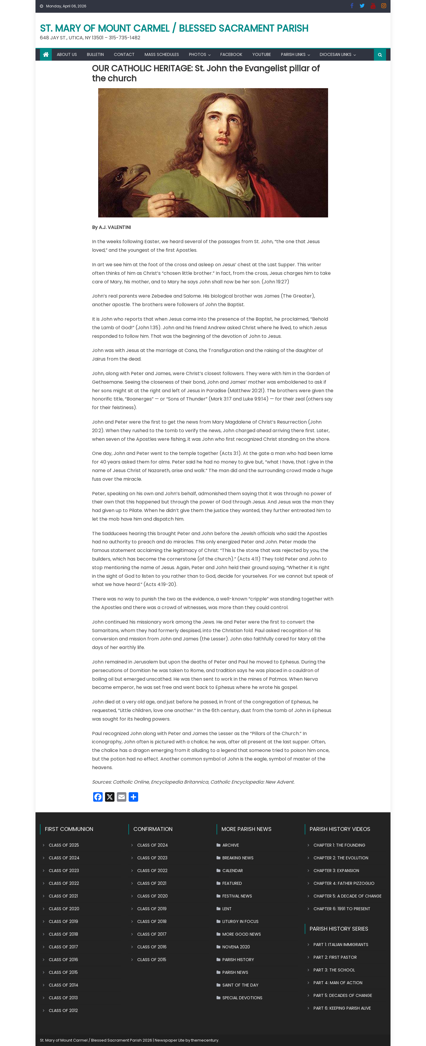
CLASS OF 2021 (63, 896)
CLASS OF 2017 (63, 947)
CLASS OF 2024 (64, 858)
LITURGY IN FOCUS (240, 921)
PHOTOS (197, 54)
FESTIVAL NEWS (237, 896)
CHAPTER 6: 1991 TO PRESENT (342, 909)
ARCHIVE (230, 845)
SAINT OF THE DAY (240, 985)
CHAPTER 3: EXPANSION (336, 871)
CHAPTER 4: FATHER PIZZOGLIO (344, 883)
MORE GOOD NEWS (241, 934)
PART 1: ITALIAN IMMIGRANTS (341, 944)
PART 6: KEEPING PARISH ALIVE (342, 1008)
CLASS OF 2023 (64, 871)
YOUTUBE (261, 54)
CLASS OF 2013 (63, 998)
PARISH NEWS (235, 972)
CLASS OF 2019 (63, 921)
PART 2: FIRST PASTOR (335, 957)
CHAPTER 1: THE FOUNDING (339, 845)
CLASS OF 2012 (63, 1010)
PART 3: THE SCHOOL (334, 970)
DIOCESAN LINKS (335, 54)
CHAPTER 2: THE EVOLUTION (341, 858)
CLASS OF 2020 (64, 909)
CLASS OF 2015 (63, 972)
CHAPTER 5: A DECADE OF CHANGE (348, 896)
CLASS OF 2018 (63, 934)
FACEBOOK (231, 54)
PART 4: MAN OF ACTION (338, 983)
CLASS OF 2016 (63, 960)
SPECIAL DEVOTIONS (242, 998)
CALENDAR (232, 871)
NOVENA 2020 (236, 947)
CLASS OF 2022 (64, 883)
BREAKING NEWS (238, 858)
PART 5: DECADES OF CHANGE (343, 995)
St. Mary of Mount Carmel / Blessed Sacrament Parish (174, 28)
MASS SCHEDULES (162, 54)
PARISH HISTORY (238, 960)
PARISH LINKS (293, 54)
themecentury (204, 1040)
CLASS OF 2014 (63, 985)
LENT (227, 909)
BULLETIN (95, 54)
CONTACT (124, 54)
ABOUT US (67, 54)
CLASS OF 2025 (64, 845)
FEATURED (232, 883)
